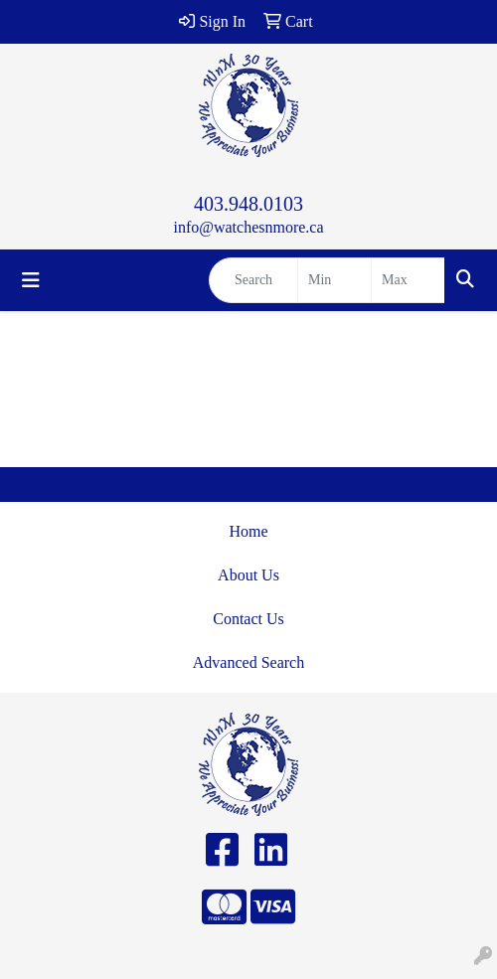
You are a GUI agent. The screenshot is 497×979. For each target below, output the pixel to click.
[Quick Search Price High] (408, 280)
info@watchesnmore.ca (248, 227)
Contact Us (248, 618)
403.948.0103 (248, 204)
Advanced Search (248, 662)
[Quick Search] (253, 280)
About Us (248, 575)
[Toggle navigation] (31, 280)
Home (248, 531)
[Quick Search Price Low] (334, 280)
